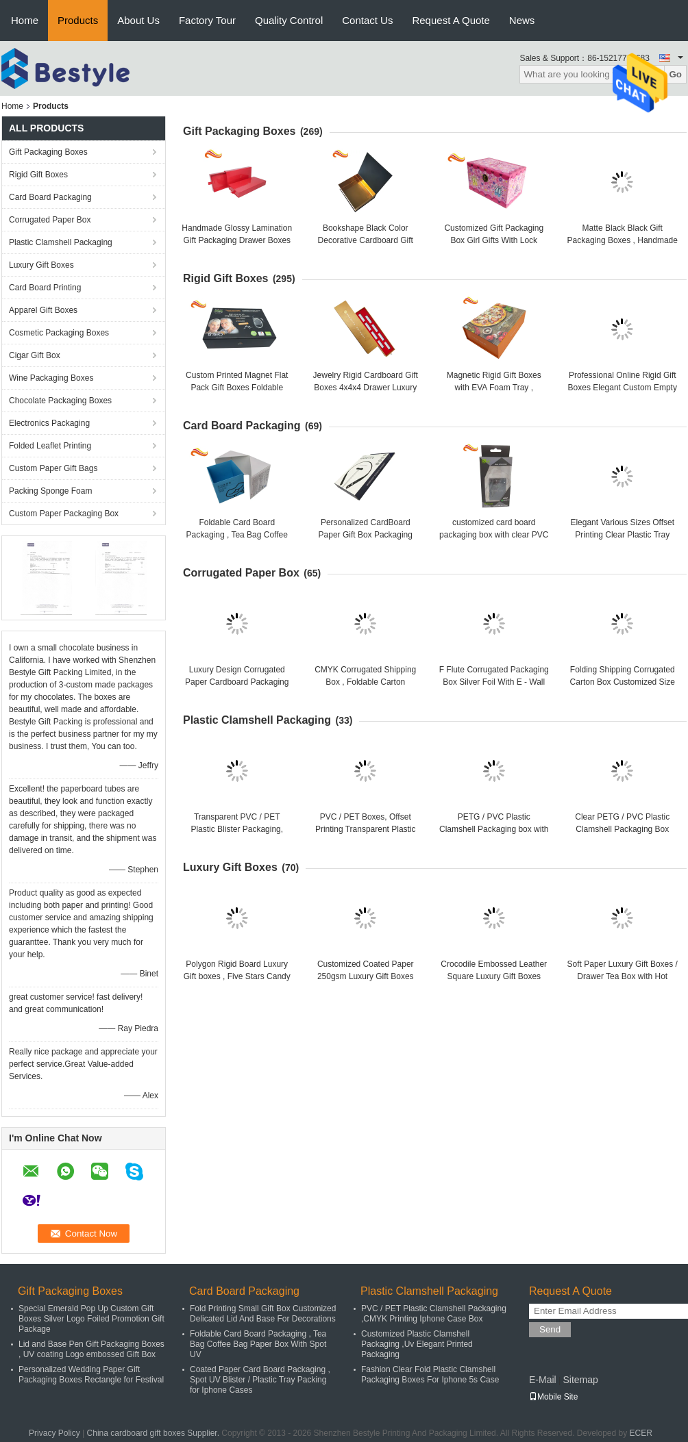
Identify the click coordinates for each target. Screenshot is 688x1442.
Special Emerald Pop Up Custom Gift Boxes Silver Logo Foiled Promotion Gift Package (91, 1319)
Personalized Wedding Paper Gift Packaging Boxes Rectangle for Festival (91, 1374)
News (522, 20)
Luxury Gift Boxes (41, 265)
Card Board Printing (45, 287)
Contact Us (367, 20)
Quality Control (289, 20)
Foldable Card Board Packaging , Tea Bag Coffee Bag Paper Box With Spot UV (237, 535)
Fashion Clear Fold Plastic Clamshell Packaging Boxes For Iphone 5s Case (430, 1374)
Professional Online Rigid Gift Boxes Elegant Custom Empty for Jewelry (622, 387)
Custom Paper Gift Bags (53, 468)
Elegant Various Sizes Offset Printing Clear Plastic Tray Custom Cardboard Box (622, 535)
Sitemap (580, 1379)
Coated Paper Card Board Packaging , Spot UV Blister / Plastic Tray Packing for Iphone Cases (260, 1380)
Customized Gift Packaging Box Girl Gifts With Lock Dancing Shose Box (493, 240)
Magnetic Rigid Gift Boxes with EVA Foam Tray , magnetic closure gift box (494, 387)
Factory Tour (207, 20)
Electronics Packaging (49, 423)
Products (78, 20)
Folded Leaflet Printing (50, 446)
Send (550, 1329)
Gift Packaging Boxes (48, 152)
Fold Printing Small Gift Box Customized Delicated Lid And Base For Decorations (263, 1314)
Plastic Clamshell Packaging (60, 242)
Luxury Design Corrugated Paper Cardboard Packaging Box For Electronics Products (237, 682)
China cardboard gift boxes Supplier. (154, 1433)
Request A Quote (450, 20)
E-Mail (542, 1379)
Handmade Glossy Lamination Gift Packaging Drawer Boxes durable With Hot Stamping (237, 240)
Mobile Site (553, 1397)
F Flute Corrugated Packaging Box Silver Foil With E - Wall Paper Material (494, 682)
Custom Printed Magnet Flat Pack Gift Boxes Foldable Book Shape (237, 387)
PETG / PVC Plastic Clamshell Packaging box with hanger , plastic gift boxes (493, 829)
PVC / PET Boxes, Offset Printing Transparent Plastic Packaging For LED (365, 829)
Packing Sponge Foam (50, 491)
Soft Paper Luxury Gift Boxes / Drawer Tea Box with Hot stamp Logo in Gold (622, 976)
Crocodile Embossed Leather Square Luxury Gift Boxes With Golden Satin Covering (494, 976)
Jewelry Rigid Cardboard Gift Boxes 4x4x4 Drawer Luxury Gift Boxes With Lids (365, 387)
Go (675, 74)
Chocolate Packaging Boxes (60, 400)
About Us (138, 20)
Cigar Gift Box (34, 355)
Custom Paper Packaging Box (64, 513)
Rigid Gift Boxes (38, 174)
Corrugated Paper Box (49, 220)
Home (24, 20)
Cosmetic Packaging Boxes (59, 333)
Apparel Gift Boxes (43, 310)
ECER (641, 1433)
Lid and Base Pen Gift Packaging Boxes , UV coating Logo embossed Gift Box (91, 1349)
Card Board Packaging (50, 197)
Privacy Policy (54, 1433)
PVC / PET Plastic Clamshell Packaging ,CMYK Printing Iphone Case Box (433, 1314)
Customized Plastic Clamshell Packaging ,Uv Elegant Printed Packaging (417, 1344)
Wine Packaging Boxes (51, 378)
